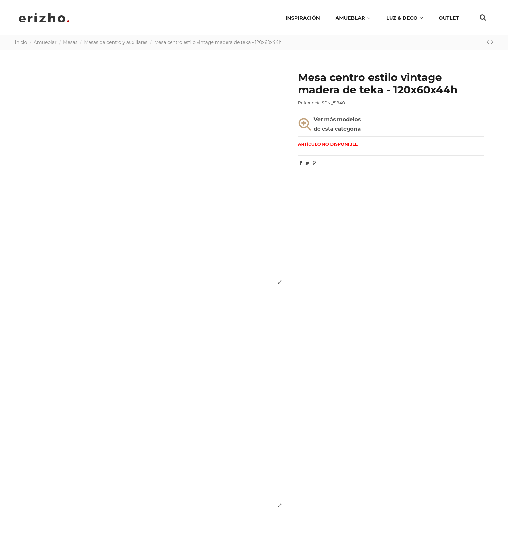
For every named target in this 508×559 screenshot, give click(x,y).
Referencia (309, 102)
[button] (404, 17)
